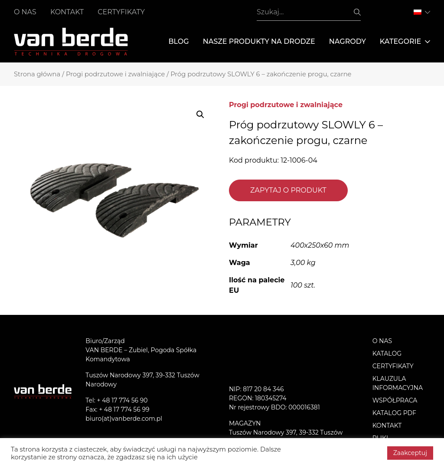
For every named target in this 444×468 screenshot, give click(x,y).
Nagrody (347, 41)
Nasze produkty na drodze (259, 41)
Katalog (387, 353)
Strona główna (37, 74)
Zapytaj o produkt (288, 190)
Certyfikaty (121, 12)
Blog (178, 41)
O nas (25, 12)
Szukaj (357, 12)
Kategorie (405, 41)
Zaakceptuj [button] (410, 453)
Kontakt (67, 12)
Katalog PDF (394, 413)
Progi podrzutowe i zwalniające (115, 74)
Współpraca (395, 400)
